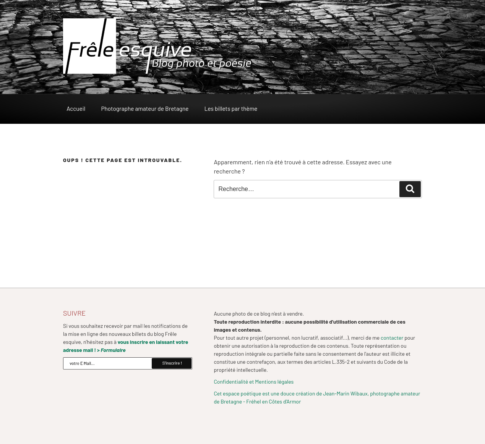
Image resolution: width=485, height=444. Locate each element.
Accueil (76, 108)
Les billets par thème (231, 108)
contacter (392, 337)
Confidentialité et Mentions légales (254, 381)
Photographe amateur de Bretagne (145, 108)
